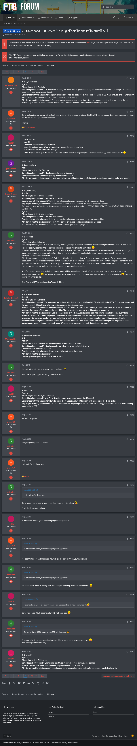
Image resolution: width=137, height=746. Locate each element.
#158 (131, 597)
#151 (131, 417)
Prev (7, 72)
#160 (131, 654)
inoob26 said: (30, 546)
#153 (131, 463)
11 (37, 72)
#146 (131, 236)
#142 (131, 112)
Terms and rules (98, 736)
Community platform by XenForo (26, 743)
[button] (34, 18)
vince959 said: (30, 492)
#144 (131, 164)
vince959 (8, 35)
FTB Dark (7, 736)
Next (43, 72)
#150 (131, 389)
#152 (131, 442)
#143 (131, 138)
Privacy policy (111, 736)
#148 (131, 335)
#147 (131, 293)
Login (95, 712)
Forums (51, 717)
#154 (131, 487)
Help (120, 736)
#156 (131, 541)
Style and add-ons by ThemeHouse (64, 743)
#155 (131, 520)
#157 (131, 570)
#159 (131, 624)
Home (50, 712)
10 (33, 72)
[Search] (117, 7)
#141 (131, 78)
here (89, 43)
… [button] (16, 72)
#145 (131, 189)
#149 (131, 368)
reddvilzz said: (30, 602)
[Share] (126, 78)
